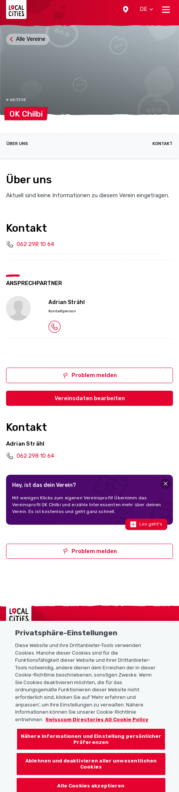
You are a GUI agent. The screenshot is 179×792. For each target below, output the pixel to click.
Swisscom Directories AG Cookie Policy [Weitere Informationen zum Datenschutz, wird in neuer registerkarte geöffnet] (96, 723)
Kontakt (163, 143)
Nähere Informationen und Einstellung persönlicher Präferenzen (91, 743)
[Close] (165, 484)
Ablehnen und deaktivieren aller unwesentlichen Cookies (91, 767)
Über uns (17, 143)
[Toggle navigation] (166, 9)
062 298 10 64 (35, 244)
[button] (125, 9)
